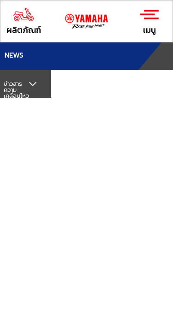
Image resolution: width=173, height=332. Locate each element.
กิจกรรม (14, 129)
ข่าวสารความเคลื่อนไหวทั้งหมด (16, 92)
